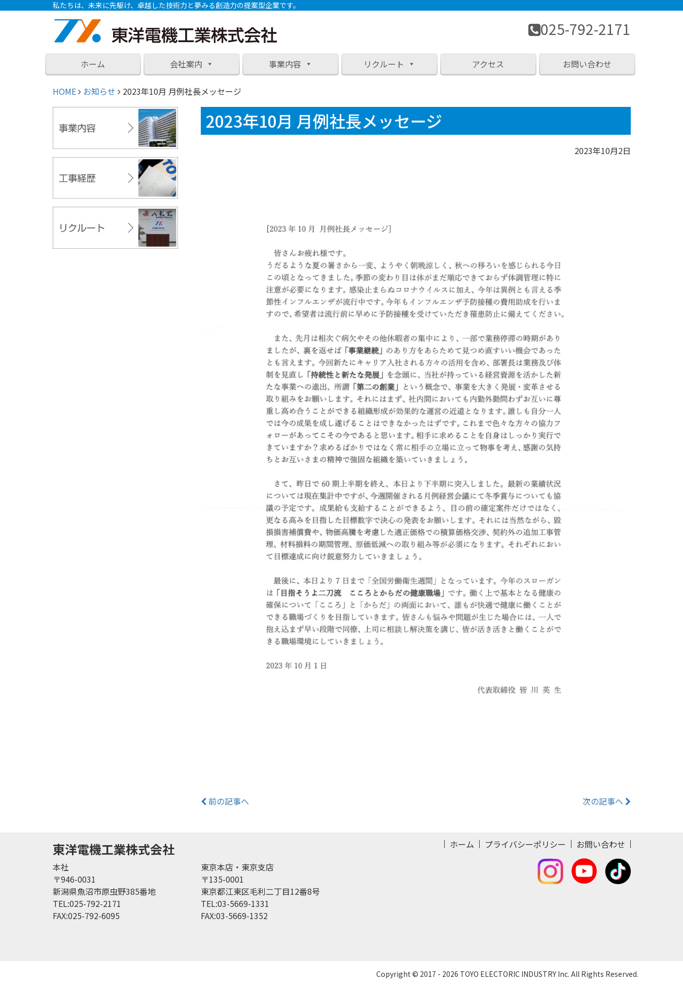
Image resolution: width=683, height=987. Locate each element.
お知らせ (99, 91)
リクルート (389, 64)
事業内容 (290, 64)
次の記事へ (607, 801)
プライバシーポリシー (525, 844)
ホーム (93, 64)
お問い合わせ (587, 64)
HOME (64, 91)
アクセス (488, 64)
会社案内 (191, 64)
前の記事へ (225, 801)
